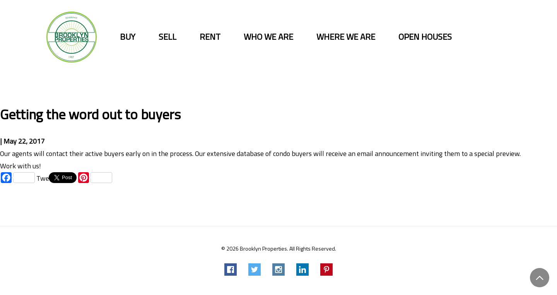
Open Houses (425, 37)
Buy (127, 37)
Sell (167, 37)
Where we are (345, 37)
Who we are (268, 37)
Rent (210, 37)
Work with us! (20, 166)
